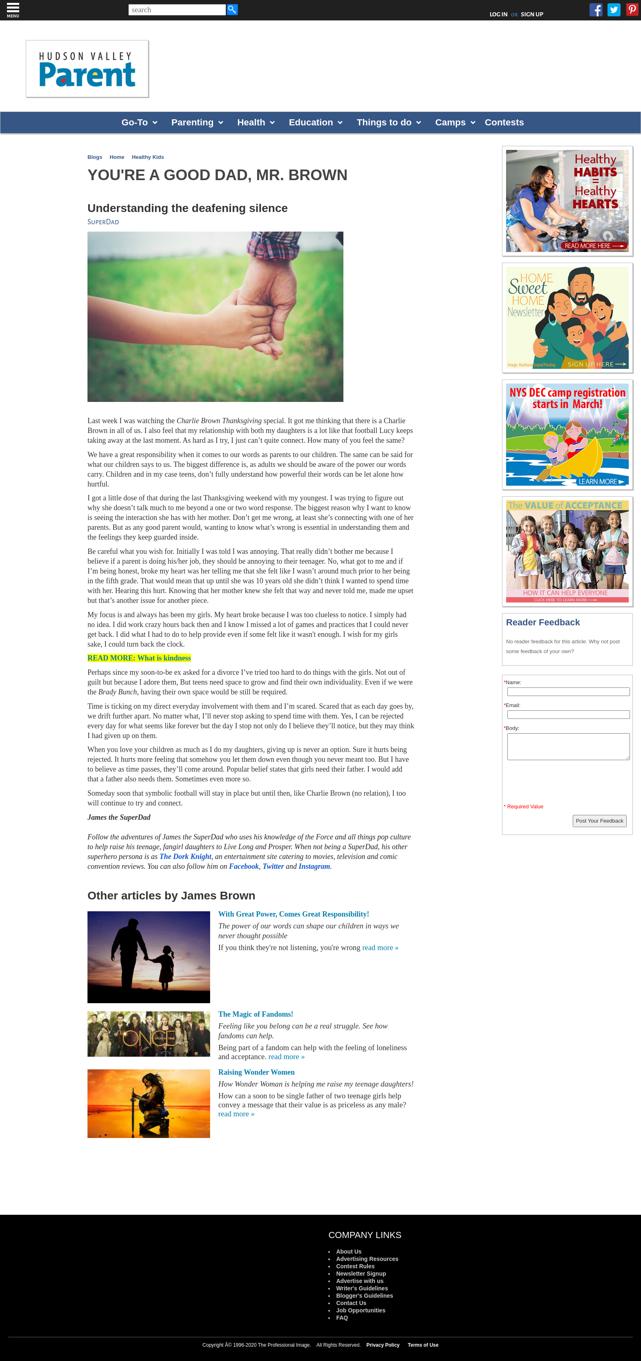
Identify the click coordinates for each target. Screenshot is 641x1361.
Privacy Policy (382, 1345)
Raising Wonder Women (256, 1072)
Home (117, 157)
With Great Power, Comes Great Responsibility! (293, 914)
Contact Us (351, 1303)
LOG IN (499, 14)
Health (251, 122)
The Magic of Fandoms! (256, 1014)
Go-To (134, 122)
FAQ (342, 1317)
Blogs (94, 157)
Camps (450, 122)
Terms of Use (423, 1345)
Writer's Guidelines (362, 1288)
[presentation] (569, 783)
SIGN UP (532, 14)
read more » (380, 947)
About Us (348, 1251)
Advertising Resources (367, 1259)
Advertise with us (359, 1281)
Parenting (192, 122)
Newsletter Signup (361, 1273)
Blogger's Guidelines (364, 1295)
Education (311, 122)
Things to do (384, 122)
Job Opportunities (360, 1310)
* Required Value (523, 806)
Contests (504, 122)
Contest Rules (355, 1266)
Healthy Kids (148, 157)
